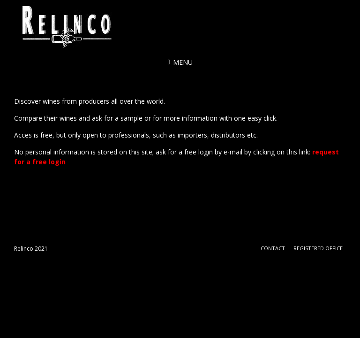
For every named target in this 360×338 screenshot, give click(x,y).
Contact (273, 248)
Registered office (318, 248)
